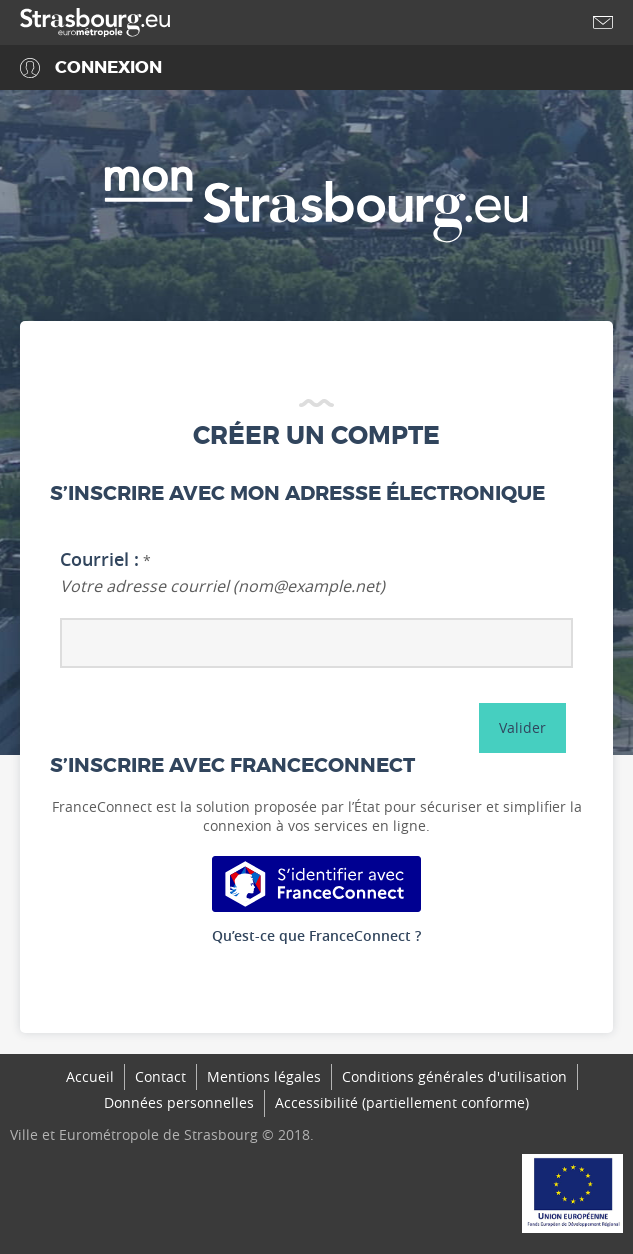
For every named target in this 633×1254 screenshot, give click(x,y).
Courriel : (99, 560)
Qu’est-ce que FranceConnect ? (316, 935)
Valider (522, 727)
